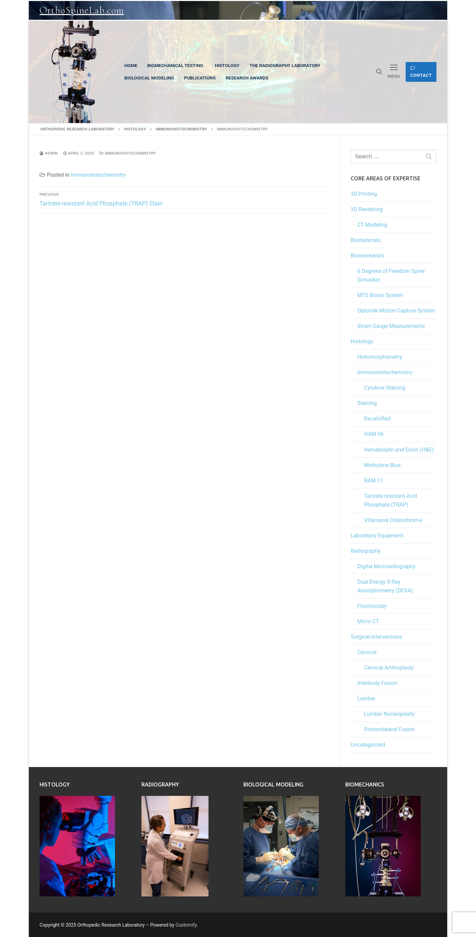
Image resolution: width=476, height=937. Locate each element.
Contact (421, 72)
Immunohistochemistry (128, 153)
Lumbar (366, 698)
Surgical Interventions (376, 637)
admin (49, 153)
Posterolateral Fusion (389, 729)
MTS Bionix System (380, 295)
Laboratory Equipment (377, 535)
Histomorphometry (379, 357)
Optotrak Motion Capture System (396, 310)
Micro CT (368, 621)
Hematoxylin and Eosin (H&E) (399, 450)
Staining (367, 403)
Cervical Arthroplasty (389, 667)
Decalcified (377, 418)
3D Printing (364, 194)
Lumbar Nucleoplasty (389, 714)
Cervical (366, 652)
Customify (186, 925)
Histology (362, 341)
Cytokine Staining (384, 388)
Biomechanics (367, 255)
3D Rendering (366, 209)
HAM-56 (373, 434)
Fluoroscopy (371, 606)
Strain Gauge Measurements (391, 326)
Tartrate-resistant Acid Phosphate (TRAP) (390, 500)
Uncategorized (368, 745)
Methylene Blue (382, 465)
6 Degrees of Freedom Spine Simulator (391, 275)
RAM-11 (373, 480)
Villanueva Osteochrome (393, 520)
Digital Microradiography (386, 566)
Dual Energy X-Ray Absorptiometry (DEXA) (385, 586)
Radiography (365, 551)
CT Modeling (372, 225)
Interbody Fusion (377, 683)
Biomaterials (366, 240)
